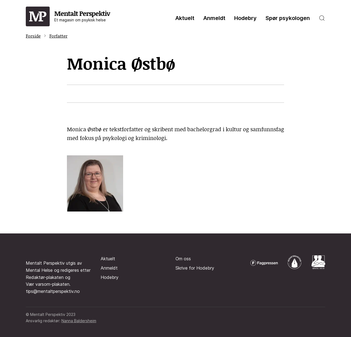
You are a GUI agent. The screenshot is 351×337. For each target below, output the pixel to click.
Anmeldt (214, 18)
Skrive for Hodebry (195, 268)
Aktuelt (184, 18)
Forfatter (58, 36)
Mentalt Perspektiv (82, 15)
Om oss (183, 258)
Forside (33, 36)
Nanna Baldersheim (78, 320)
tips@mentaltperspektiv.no (53, 291)
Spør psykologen (287, 18)
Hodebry (245, 18)
